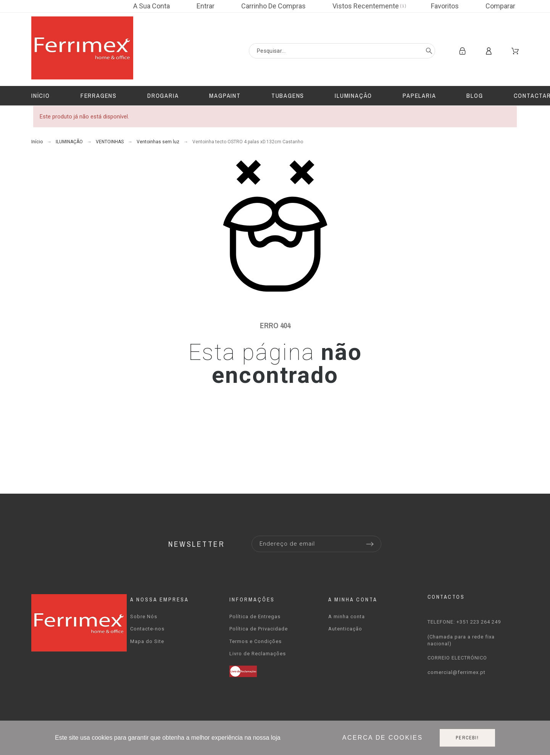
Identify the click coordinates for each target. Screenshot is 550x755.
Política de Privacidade (258, 629)
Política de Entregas (255, 616)
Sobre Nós (143, 616)
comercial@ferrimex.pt (456, 672)
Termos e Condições (255, 641)
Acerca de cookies (382, 737)
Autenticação (345, 629)
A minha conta (346, 616)
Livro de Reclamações (257, 653)
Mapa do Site (147, 641)
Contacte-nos (147, 629)
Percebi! (467, 738)
